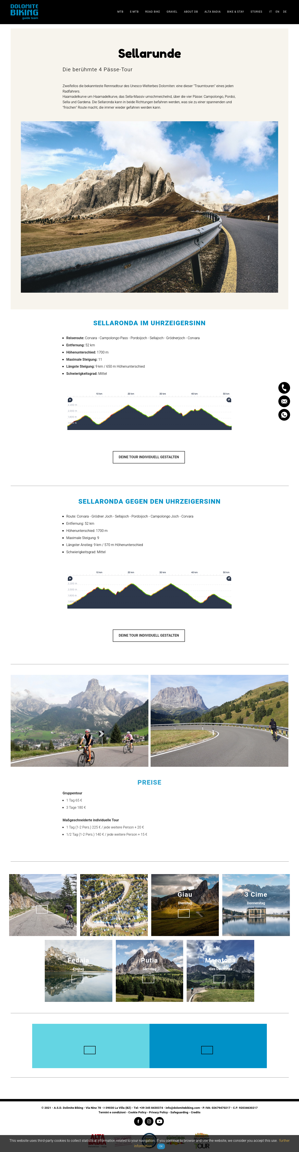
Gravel (172, 12)
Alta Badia (212, 12)
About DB (191, 12)
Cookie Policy (137, 1112)
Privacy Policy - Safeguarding (168, 1112)
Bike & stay (235, 12)
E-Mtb (134, 12)
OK (161, 1146)
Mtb (120, 12)
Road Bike (152, 12)
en (277, 12)
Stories (256, 12)
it (270, 12)
